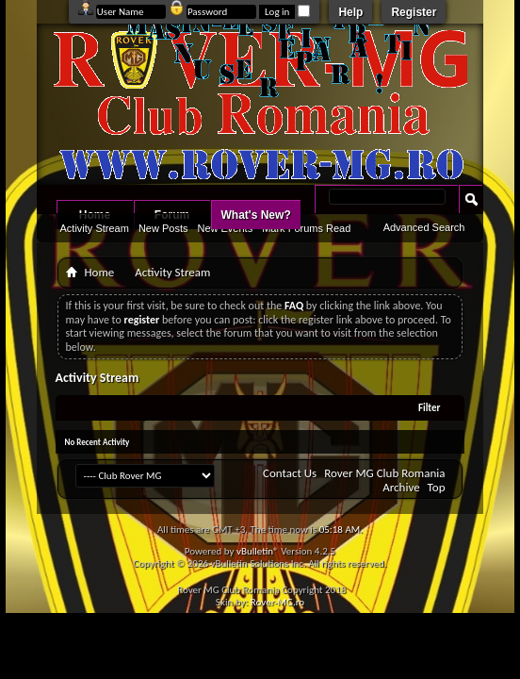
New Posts (163, 228)
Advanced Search (424, 227)
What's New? (256, 215)
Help (350, 12)
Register (413, 12)
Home (100, 272)
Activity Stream (94, 228)
